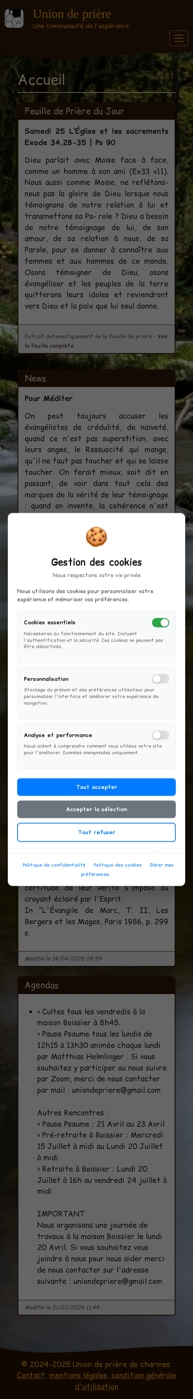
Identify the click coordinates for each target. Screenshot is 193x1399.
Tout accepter (96, 797)
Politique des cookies (117, 875)
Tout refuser (96, 842)
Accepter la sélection (96, 819)
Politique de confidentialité (54, 875)
